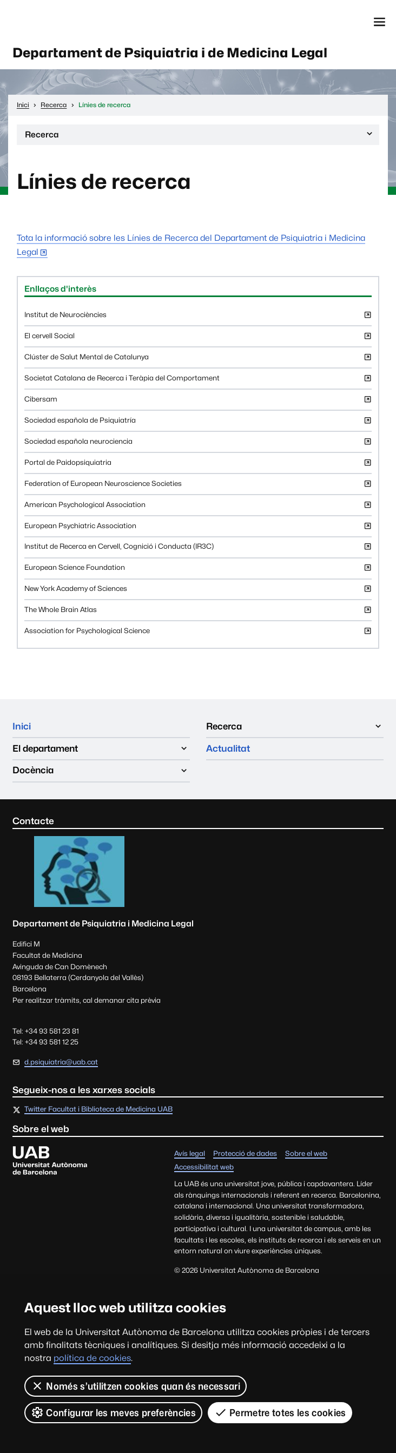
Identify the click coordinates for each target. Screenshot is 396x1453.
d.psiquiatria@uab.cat (61, 1062)
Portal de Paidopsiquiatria (198, 465)
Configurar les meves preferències (113, 1412)
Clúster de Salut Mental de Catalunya (198, 360)
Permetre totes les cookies (280, 1412)
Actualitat (228, 748)
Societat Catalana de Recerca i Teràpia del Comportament (198, 381)
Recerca (199, 136)
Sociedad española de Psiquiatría (198, 423)
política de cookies (92, 1358)
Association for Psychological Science (198, 634)
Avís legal (189, 1154)
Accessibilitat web (204, 1167)
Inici (21, 726)
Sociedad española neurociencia (198, 444)
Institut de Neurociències (198, 318)
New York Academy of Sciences (198, 591)
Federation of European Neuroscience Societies (198, 486)
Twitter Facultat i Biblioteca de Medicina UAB (98, 1109)
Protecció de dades (245, 1154)
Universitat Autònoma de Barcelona (62, 21)
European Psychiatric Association (198, 529)
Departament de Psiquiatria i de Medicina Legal (169, 53)
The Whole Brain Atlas (198, 613)
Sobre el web (306, 1154)
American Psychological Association (198, 508)
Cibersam (198, 402)
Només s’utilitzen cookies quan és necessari (135, 1385)
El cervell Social (198, 339)
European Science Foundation (198, 570)
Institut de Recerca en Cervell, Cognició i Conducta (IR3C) (198, 549)
